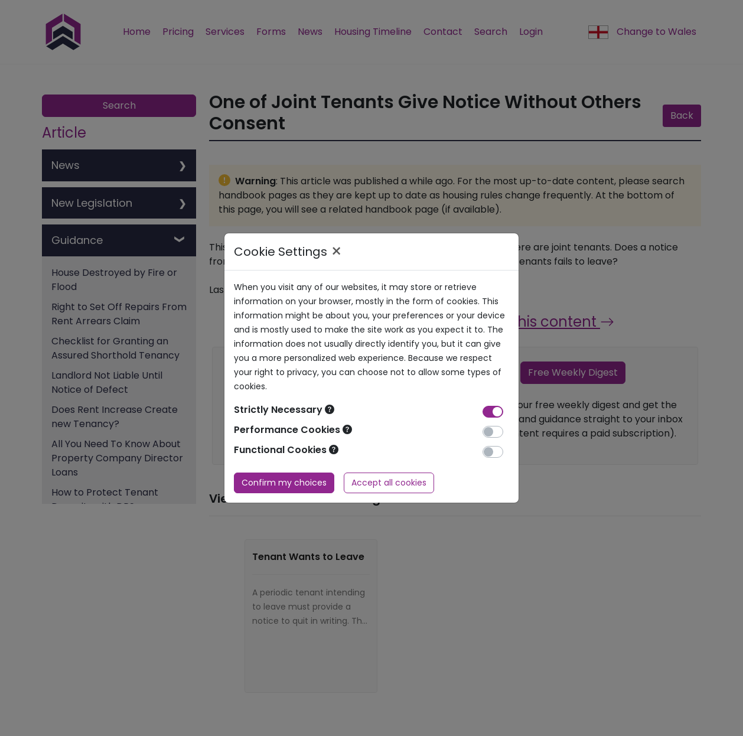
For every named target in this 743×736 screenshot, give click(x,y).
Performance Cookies (293, 430)
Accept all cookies (388, 483)
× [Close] (336, 251)
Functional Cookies (286, 450)
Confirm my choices (284, 483)
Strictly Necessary (284, 409)
